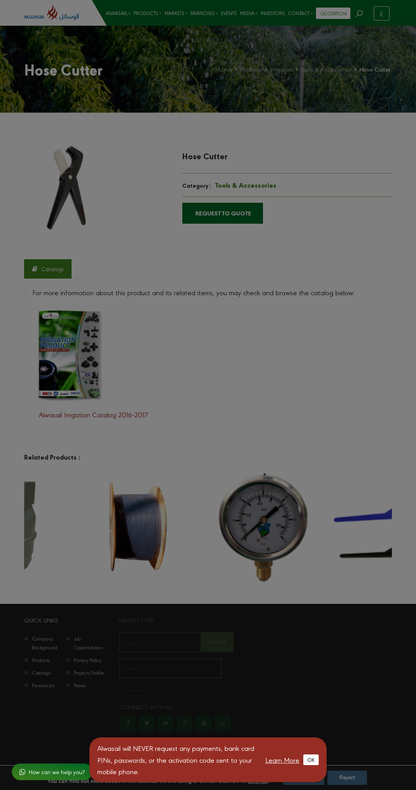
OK (311, 759)
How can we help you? (52, 772)
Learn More (282, 759)
